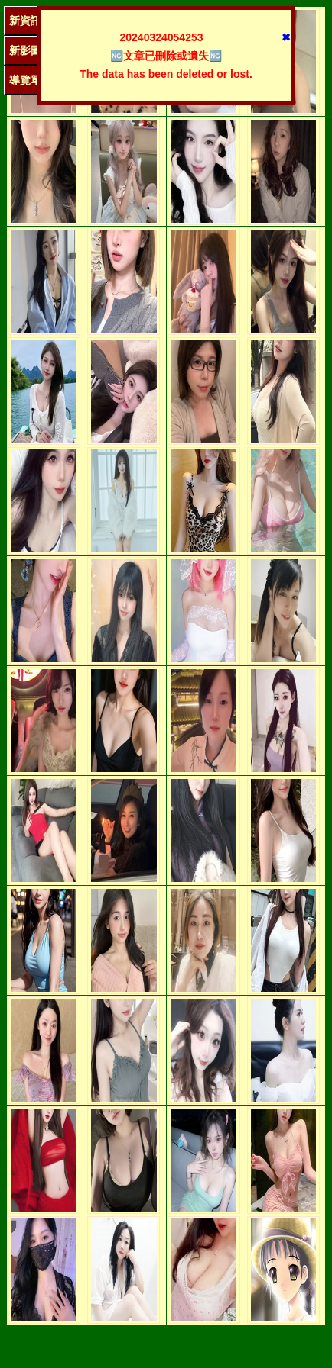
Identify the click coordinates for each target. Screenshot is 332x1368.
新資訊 (25, 20)
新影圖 (25, 50)
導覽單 (25, 80)
